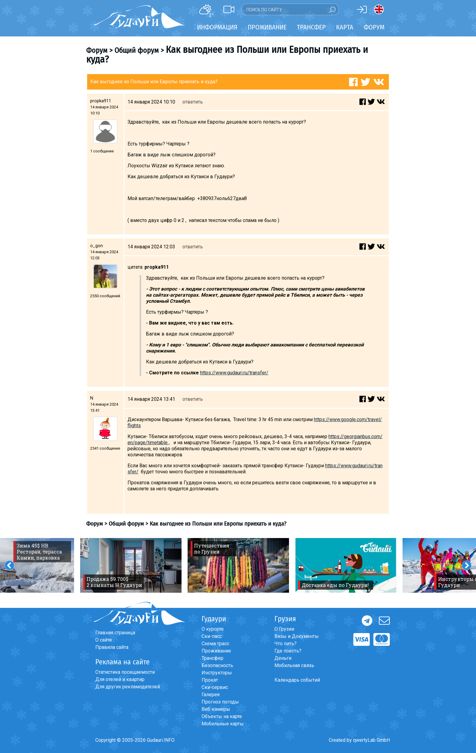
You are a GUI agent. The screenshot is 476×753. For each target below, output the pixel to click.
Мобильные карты (223, 724)
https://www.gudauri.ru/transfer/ (234, 373)
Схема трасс (215, 643)
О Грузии (284, 629)
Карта (344, 27)
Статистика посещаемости (125, 672)
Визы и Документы (296, 636)
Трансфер (212, 658)
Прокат (210, 680)
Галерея (210, 694)
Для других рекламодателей (127, 687)
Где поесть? (287, 651)
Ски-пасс (212, 636)
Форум (374, 27)
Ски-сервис (215, 687)
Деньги (282, 658)
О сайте (103, 640)
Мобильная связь (294, 665)
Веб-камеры (216, 709)
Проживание (216, 651)
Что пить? (285, 643)
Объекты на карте (222, 716)
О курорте (213, 629)
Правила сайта (111, 647)
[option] (131, 565)
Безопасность (217, 665)
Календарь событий (297, 680)
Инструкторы (217, 673)
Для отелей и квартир (119, 679)
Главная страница (115, 632)
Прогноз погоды (220, 702)
